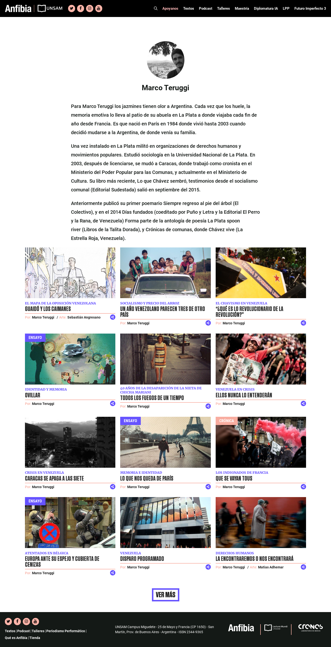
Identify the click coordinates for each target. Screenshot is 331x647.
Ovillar (32, 395)
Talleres (223, 8)
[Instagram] (89, 8)
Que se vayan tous (234, 478)
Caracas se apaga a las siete (54, 478)
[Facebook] (80, 8)
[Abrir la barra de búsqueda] (155, 8)
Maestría (242, 8)
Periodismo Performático (65, 631)
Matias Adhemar (271, 567)
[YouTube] (98, 8)
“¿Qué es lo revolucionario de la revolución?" (249, 312)
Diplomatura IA (266, 8)
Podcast (205, 8)
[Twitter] (71, 8)
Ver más (165, 595)
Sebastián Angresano (84, 317)
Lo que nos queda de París (146, 478)
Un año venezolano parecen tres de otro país (162, 312)
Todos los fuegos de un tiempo (152, 398)
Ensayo (35, 337)
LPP (286, 8)
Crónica (226, 420)
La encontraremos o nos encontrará (254, 559)
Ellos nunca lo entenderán (244, 395)
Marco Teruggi (43, 317)
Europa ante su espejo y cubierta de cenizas (62, 562)
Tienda (34, 638)
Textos (188, 8)
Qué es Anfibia (16, 638)
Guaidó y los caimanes (48, 309)
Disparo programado (142, 559)
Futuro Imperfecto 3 (310, 8)
